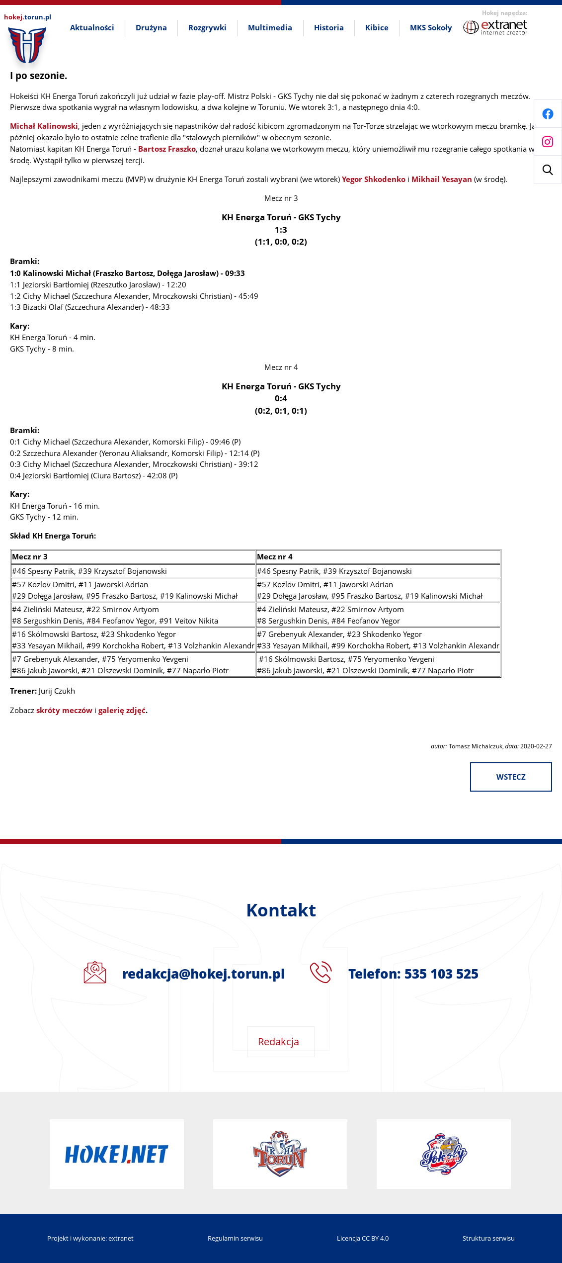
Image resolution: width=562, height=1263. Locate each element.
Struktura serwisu (489, 1238)
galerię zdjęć (122, 710)
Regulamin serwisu (235, 1238)
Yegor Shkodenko (373, 179)
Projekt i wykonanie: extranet (90, 1238)
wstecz (511, 777)
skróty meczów (64, 710)
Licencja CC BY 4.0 (363, 1238)
